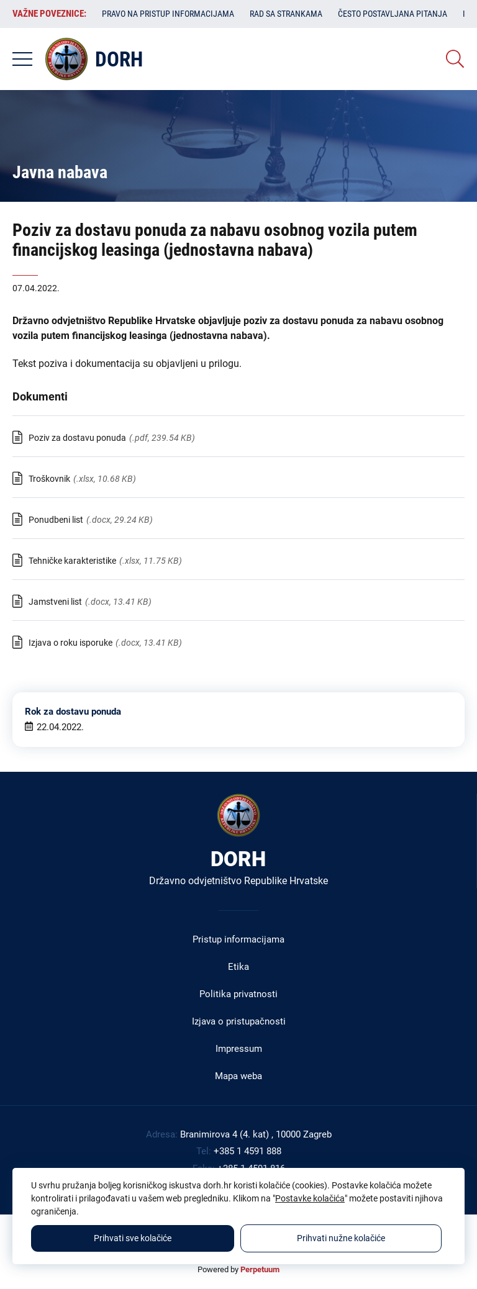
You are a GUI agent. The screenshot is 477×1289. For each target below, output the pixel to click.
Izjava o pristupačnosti (239, 1021)
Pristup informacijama (238, 939)
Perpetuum (259, 1269)
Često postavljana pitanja (392, 14)
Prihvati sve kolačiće (132, 1238)
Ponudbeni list (56, 520)
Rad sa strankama (286, 14)
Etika (238, 966)
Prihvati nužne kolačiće (341, 1238)
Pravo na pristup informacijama (168, 14)
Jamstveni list (55, 602)
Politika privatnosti (238, 994)
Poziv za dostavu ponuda (77, 438)
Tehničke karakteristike (72, 561)
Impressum (239, 1048)
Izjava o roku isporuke (70, 643)
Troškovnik (49, 479)
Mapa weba (238, 1076)
